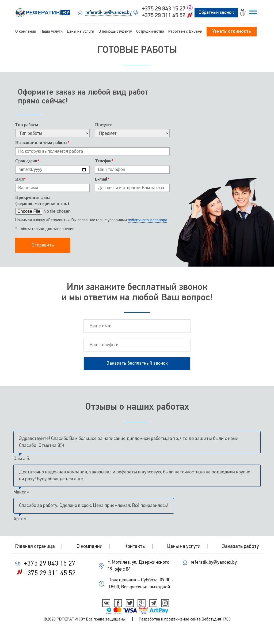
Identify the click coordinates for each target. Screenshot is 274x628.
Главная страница (35, 546)
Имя (20, 179)
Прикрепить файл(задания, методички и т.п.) (42, 200)
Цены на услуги (80, 31)
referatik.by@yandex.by (108, 12)
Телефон (104, 161)
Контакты (135, 546)
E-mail (102, 179)
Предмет (103, 125)
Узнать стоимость (231, 31)
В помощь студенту (115, 31)
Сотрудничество (150, 31)
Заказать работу (240, 546)
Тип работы (26, 125)
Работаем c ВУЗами (185, 31)
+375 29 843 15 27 (163, 8)
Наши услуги (51, 31)
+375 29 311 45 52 (163, 15)
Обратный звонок (216, 12)
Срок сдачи (27, 161)
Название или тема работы (42, 142)
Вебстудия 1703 (216, 619)
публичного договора (147, 220)
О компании (25, 31)
